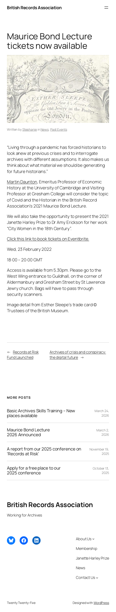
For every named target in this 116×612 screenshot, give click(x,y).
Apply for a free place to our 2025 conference (34, 470)
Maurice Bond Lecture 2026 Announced (28, 432)
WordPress (101, 602)
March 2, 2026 (102, 432)
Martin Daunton (22, 182)
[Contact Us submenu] (97, 577)
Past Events (58, 129)
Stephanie (29, 129)
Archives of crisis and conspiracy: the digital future (78, 354)
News (45, 129)
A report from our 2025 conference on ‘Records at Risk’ (44, 451)
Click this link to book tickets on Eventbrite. (48, 239)
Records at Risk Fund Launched (23, 354)
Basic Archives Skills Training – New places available (41, 413)
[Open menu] (106, 7)
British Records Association (34, 8)
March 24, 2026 (102, 413)
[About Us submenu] (93, 539)
